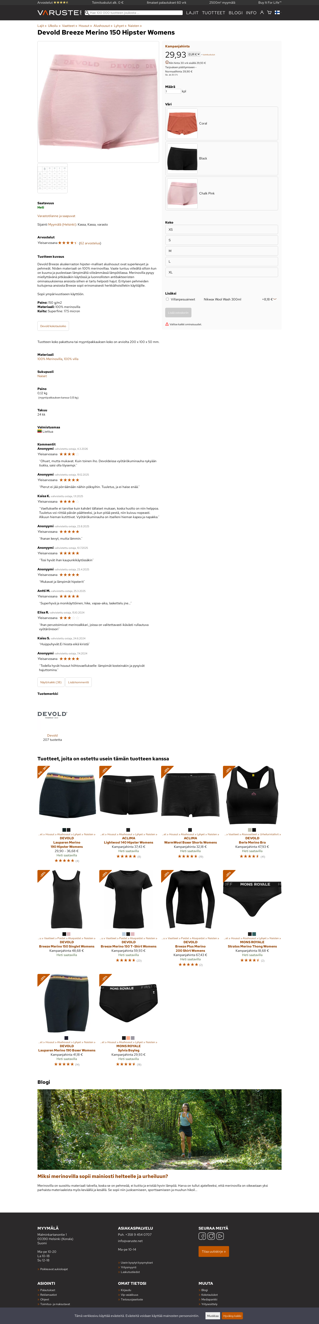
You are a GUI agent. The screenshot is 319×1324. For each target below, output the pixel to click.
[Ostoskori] (269, 12)
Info (251, 12)
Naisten (135, 26)
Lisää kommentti (78, 682)
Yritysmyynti (128, 1267)
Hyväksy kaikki (232, 1316)
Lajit (192, 12)
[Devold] (52, 724)
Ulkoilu (54, 26)
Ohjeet (44, 1299)
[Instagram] (211, 1236)
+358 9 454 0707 (138, 1234)
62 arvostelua (90, 243)
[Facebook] (202, 1236)
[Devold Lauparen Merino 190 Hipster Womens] (66, 816)
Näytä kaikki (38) (51, 682)
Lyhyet (120, 26)
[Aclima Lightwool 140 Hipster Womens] (128, 816)
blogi (236, 12)
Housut (85, 26)
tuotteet (213, 12)
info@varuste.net (130, 1241)
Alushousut (103, 26)
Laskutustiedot (130, 1272)
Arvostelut (53, 2)
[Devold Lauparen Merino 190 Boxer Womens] (66, 1022)
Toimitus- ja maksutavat (55, 1304)
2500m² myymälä (222, 2)
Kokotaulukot (209, 1295)
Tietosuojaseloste (132, 1299)
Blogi (204, 1290)
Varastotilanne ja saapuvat (56, 216)
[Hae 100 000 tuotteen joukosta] (134, 12)
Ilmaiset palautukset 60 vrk (166, 2)
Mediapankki (209, 1299)
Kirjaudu (126, 1290)
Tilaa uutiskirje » (214, 1251)
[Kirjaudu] (262, 12)
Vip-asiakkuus (129, 1295)
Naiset (42, 376)
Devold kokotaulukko (53, 326)
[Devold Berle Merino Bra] (252, 816)
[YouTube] (220, 1236)
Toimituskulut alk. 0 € (108, 2)
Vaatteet (69, 26)
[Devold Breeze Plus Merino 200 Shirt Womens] (190, 920)
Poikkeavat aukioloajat (54, 1269)
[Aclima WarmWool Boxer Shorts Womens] (190, 816)
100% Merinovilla (49, 359)
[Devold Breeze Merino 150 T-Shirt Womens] (128, 920)
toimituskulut (209, 54)
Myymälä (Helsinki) (62, 224)
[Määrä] (173, 91)
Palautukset (47, 1290)
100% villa (71, 359)
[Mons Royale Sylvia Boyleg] (128, 1022)
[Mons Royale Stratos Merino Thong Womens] (252, 920)
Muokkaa (212, 1316)
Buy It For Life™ (270, 2)
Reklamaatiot (48, 1295)
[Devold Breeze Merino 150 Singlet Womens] (66, 920)
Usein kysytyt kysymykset (137, 1262)
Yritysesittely (209, 1304)
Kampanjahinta (177, 46)
